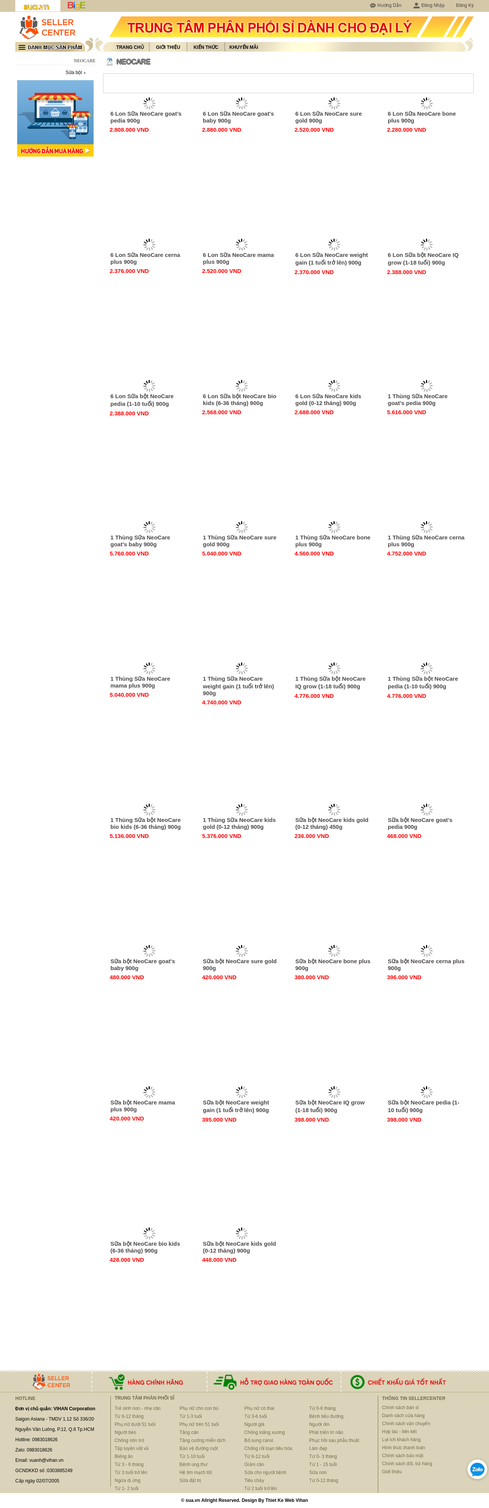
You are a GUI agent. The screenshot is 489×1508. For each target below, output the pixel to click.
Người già (254, 1424)
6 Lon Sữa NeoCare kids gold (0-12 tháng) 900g (328, 399)
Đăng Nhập (429, 5)
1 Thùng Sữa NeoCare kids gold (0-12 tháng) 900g (239, 823)
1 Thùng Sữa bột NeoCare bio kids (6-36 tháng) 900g (145, 823)
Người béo (125, 1432)
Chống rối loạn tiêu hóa (268, 1448)
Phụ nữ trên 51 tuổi (199, 1424)
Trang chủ (130, 47)
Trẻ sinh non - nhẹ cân (137, 1408)
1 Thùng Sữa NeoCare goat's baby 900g (140, 540)
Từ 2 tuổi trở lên (260, 1488)
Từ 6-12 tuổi (257, 1456)
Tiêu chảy (254, 1480)
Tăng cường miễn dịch (202, 1440)
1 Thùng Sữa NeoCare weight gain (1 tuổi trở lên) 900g (238, 685)
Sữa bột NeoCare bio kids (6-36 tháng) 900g (145, 1247)
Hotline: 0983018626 (36, 1439)
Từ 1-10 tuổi (192, 1456)
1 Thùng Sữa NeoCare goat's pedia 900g (418, 399)
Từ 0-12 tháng (323, 1480)
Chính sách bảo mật (402, 1455)
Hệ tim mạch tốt (196, 1472)
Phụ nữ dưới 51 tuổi (135, 1424)
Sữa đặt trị (190, 1480)
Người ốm (319, 1424)
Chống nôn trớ (129, 1440)
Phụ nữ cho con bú (199, 1408)
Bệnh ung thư (193, 1464)
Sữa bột (74, 72)
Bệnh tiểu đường (326, 1416)
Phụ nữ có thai (259, 1408)
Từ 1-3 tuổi (191, 1416)
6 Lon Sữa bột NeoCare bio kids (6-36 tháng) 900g (239, 399)
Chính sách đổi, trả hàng (407, 1463)
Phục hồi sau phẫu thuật (334, 1440)
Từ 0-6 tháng (322, 1408)
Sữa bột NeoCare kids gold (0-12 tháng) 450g (332, 823)
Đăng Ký (465, 5)
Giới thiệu (168, 47)
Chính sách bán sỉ (400, 1407)
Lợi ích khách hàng (401, 1439)
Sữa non (318, 1472)
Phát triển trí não (326, 1432)
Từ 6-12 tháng (129, 1416)
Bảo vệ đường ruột (199, 1448)
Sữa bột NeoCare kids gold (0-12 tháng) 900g (239, 1247)
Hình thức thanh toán (403, 1447)
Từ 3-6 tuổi (255, 1416)
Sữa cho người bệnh (265, 1472)
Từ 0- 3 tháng (323, 1456)
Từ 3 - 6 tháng (129, 1464)
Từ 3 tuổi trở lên (131, 1472)
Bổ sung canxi (259, 1440)
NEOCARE (134, 62)
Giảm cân (254, 1464)
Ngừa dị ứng (128, 1480)
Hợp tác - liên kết (399, 1431)
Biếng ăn (124, 1456)
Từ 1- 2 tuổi (126, 1488)
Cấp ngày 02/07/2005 (37, 1481)
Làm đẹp (318, 1448)
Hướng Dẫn (389, 5)
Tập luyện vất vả (132, 1448)
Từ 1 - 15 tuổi (323, 1464)
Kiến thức (206, 47)
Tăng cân (189, 1432)
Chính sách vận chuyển (406, 1423)
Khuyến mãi (244, 47)
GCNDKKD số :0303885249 (44, 1470)
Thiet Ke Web (280, 1500)
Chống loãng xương (264, 1432)
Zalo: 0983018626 (33, 1450)
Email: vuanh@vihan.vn (39, 1460)
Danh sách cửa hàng (403, 1415)
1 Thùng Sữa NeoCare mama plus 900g (140, 682)
